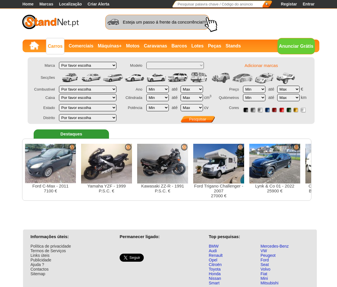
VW (264, 250)
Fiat (264, 273)
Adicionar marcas (261, 65)
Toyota (215, 269)
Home (28, 4)
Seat (265, 264)
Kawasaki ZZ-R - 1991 (162, 168)
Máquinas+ (110, 45)
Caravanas (155, 45)
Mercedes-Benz (275, 246)
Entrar (309, 4)
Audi (213, 250)
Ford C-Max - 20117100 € (50, 168)
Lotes (197, 45)
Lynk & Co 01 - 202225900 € (274, 168)
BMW (214, 246)
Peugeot (268, 255)
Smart (214, 283)
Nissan (215, 278)
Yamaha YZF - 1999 (106, 168)
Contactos (39, 269)
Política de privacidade (50, 246)
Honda (215, 273)
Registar (289, 4)
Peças (214, 45)
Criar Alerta (99, 4)
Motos (132, 45)
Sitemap (37, 273)
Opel (213, 260)
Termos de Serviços (48, 250)
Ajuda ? (37, 264)
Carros (55, 46)
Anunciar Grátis (296, 46)
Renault (216, 255)
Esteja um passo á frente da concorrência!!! (164, 22)
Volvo (265, 269)
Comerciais (81, 45)
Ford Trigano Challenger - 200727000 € (218, 171)
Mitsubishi (269, 283)
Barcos (179, 45)
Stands (233, 45)
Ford (265, 260)
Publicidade (40, 260)
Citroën (215, 264)
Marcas (46, 4)
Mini (264, 278)
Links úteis (39, 255)
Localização (70, 4)
